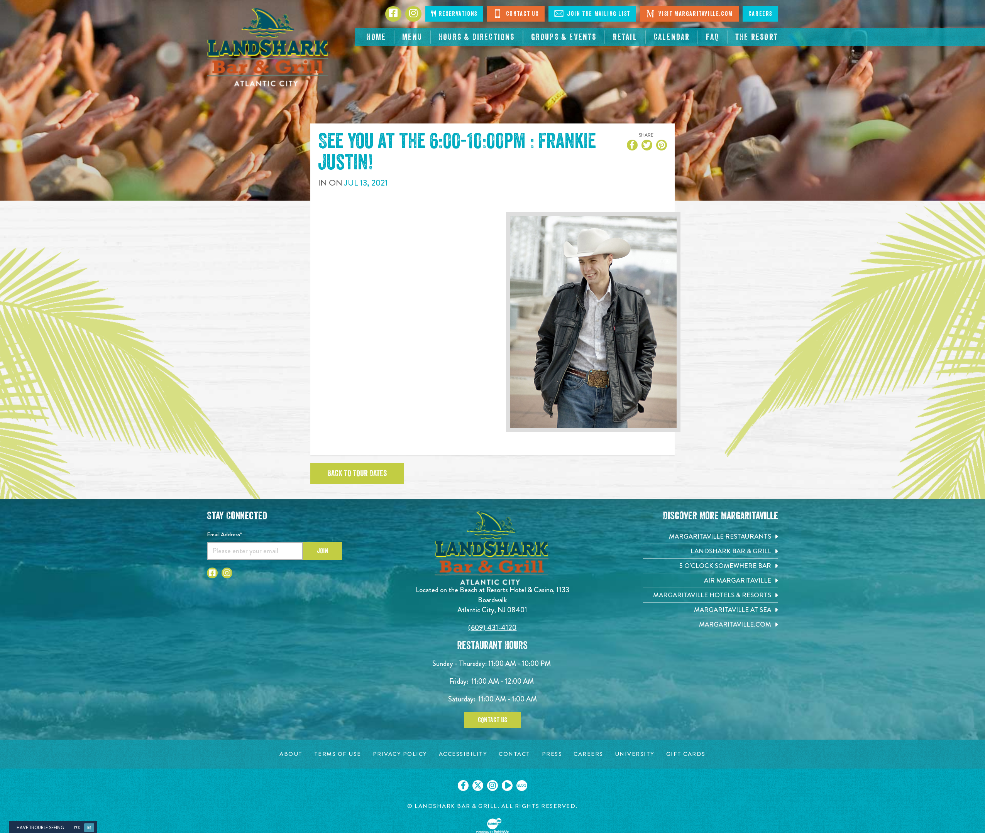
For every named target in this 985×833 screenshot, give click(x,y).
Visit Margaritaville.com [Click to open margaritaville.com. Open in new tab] (689, 13)
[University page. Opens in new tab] (634, 754)
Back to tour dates (357, 473)
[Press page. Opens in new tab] (552, 754)
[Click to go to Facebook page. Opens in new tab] (393, 14)
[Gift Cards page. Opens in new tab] (685, 754)
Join (322, 550)
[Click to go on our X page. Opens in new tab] (477, 785)
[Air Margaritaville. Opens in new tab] (710, 580)
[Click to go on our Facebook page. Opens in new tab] (463, 785)
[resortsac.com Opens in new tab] (757, 37)
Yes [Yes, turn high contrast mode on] (77, 828)
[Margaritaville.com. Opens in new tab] (710, 624)
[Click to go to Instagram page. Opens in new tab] (413, 14)
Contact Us (492, 719)
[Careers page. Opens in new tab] (588, 754)
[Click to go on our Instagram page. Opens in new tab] (492, 785)
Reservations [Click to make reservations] (454, 13)
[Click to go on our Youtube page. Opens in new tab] (507, 785)
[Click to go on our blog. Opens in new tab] (521, 785)
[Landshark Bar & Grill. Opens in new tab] (710, 551)
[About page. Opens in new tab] (291, 754)
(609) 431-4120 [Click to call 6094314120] (492, 627)
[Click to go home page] (268, 47)
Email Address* (224, 534)
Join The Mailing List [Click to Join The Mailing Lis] (592, 13)
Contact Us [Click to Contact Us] (516, 13)
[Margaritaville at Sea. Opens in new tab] (710, 610)
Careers (760, 14)
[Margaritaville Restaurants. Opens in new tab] (710, 536)
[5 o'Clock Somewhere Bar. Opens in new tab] (710, 566)
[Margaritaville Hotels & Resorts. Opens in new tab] (710, 595)
